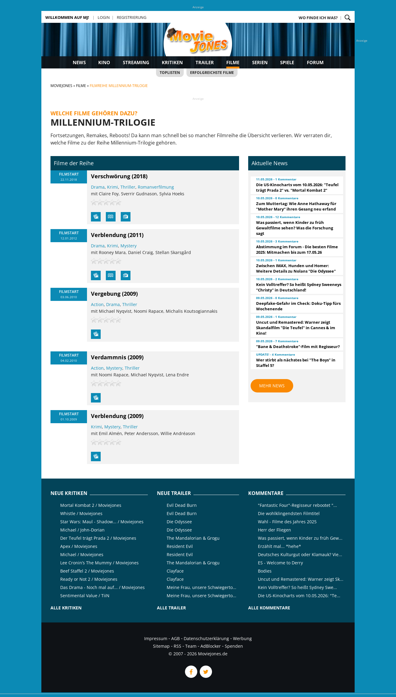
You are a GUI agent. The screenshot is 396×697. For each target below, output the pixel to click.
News (79, 62)
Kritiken (172, 62)
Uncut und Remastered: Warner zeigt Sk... (300, 579)
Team (190, 646)
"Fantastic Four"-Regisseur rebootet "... (297, 505)
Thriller (127, 187)
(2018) (140, 176)
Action (97, 304)
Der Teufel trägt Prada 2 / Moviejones (98, 538)
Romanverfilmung (156, 187)
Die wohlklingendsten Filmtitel (289, 513)
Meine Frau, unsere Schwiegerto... (201, 587)
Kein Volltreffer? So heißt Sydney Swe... (297, 587)
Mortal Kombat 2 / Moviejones (90, 505)
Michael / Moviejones (81, 554)
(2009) (130, 293)
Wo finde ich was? (318, 17)
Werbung (242, 638)
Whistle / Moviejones (81, 513)
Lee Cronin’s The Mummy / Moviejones (99, 563)
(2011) (136, 235)
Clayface (175, 571)
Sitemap (161, 646)
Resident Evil (180, 546)
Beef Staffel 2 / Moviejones (87, 571)
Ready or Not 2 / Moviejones (88, 579)
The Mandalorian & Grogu (193, 538)
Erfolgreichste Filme (212, 72)
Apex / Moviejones (78, 546)
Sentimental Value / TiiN (84, 595)
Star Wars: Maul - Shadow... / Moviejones (102, 521)
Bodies (265, 571)
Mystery (128, 246)
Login (104, 17)
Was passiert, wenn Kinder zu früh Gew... (300, 538)
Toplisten (170, 72)
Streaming (136, 62)
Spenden (234, 646)
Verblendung (108, 235)
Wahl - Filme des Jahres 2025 (287, 521)
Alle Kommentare (269, 608)
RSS (177, 646)
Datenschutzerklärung (206, 638)
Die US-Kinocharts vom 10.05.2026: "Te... (299, 595)
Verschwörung (110, 176)
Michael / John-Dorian (82, 530)
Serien (260, 62)
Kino (104, 62)
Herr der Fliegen (274, 530)
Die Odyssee (179, 521)
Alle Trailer (171, 608)
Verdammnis (108, 357)
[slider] (106, 202)
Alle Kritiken (66, 608)
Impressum (155, 638)
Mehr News (272, 386)
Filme (232, 62)
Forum (315, 62)
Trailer (205, 62)
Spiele (287, 62)
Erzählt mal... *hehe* (279, 546)
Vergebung (105, 293)
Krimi (112, 187)
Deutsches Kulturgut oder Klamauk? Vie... (300, 554)
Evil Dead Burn (182, 505)
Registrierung (131, 17)
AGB (175, 638)
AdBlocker (210, 646)
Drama (98, 187)
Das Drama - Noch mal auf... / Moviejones (102, 587)
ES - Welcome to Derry (280, 563)
